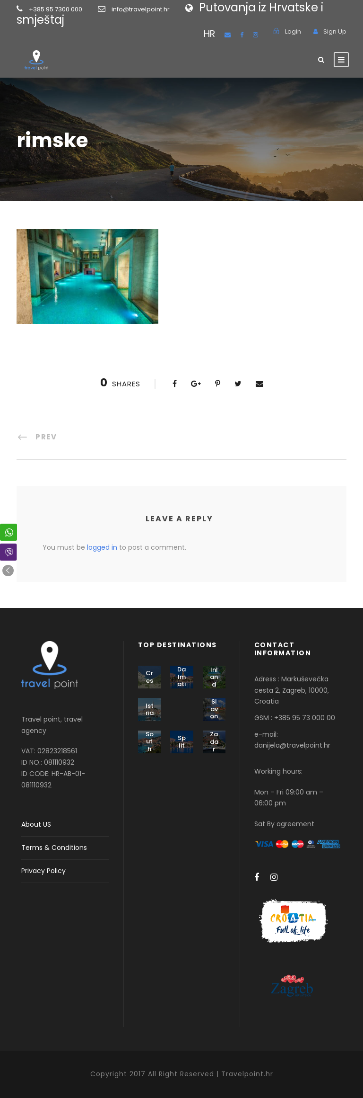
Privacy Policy (43, 870)
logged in (102, 547)
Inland (214, 677)
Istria (150, 709)
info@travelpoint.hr (141, 9)
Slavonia (214, 712)
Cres (149, 677)
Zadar (214, 741)
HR (209, 33)
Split (182, 741)
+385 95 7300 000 (70, 9)
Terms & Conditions (54, 847)
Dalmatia (181, 680)
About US (36, 824)
